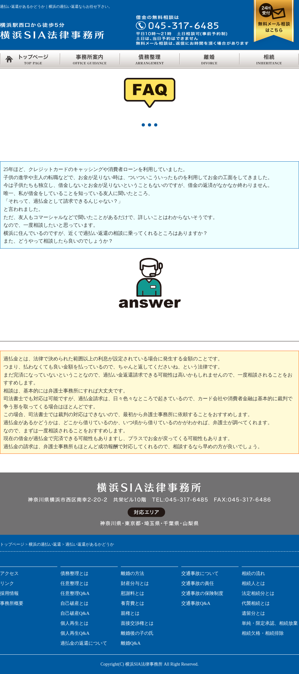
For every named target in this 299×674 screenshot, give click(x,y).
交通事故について (200, 573)
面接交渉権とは (137, 623)
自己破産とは (74, 603)
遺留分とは (253, 613)
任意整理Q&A (74, 593)
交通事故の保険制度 (202, 593)
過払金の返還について (83, 643)
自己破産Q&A (74, 613)
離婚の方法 (132, 573)
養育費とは (132, 603)
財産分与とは (135, 583)
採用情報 (9, 593)
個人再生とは (74, 623)
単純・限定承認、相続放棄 (270, 623)
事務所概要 (11, 603)
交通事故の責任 (197, 583)
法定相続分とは (258, 593)
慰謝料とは (132, 593)
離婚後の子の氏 (137, 633)
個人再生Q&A (74, 633)
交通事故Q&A (195, 603)
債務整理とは (74, 573)
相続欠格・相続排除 (263, 633)
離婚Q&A (130, 643)
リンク (7, 583)
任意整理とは (74, 583)
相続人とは (253, 583)
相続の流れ (253, 573)
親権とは (130, 613)
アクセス (9, 573)
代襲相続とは (256, 603)
